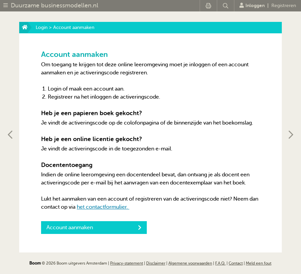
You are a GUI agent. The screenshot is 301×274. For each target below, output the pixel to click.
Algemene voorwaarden (190, 263)
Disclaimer (155, 263)
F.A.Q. (220, 263)
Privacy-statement (126, 263)
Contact (236, 263)
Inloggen (252, 5)
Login (41, 27)
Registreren (283, 5)
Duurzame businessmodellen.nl (54, 5)
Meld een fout (258, 263)
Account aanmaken (93, 228)
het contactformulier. (103, 207)
